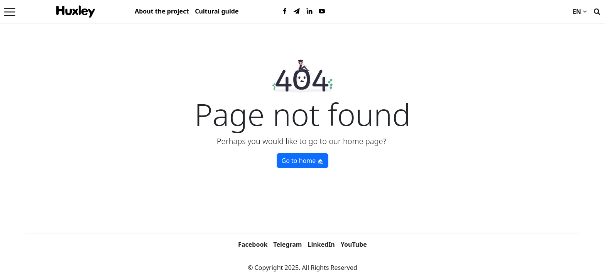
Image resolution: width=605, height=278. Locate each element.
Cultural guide (216, 11)
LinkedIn (321, 244)
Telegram (287, 244)
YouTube (354, 244)
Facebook (252, 244)
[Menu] (9, 12)
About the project (162, 11)
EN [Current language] (580, 11)
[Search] (597, 11)
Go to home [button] (303, 160)
